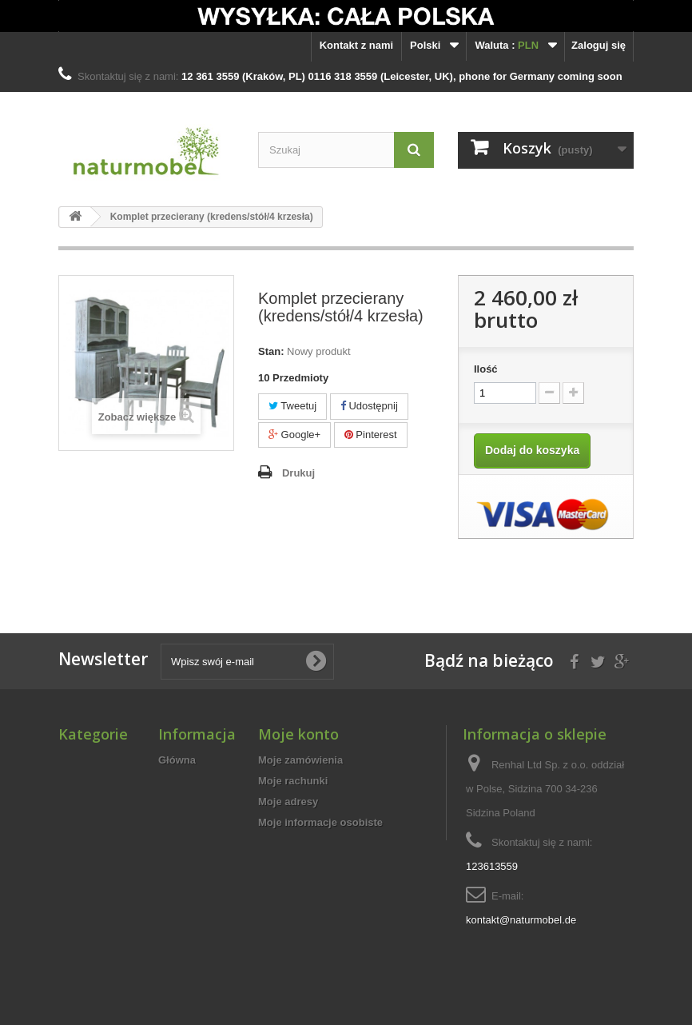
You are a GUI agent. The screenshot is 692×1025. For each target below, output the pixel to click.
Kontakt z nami (356, 45)
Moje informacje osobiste (320, 822)
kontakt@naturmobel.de (521, 920)
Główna (177, 760)
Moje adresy (288, 802)
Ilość (486, 369)
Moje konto (298, 734)
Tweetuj (292, 406)
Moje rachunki (293, 781)
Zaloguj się (598, 45)
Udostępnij (369, 406)
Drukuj (298, 473)
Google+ (294, 435)
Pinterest (370, 435)
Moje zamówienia (300, 760)
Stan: (271, 351)
